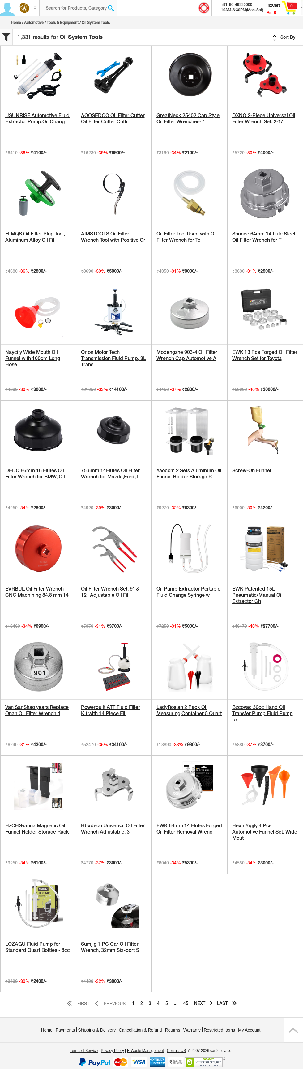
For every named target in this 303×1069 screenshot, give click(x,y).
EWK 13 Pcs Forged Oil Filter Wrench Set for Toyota (264, 355)
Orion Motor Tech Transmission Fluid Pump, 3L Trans (113, 358)
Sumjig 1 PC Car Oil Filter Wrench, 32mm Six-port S (110, 947)
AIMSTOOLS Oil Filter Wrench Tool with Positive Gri (114, 237)
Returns (172, 1029)
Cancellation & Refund (140, 1029)
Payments (65, 1029)
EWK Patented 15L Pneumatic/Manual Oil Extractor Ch (257, 595)
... (175, 1003)
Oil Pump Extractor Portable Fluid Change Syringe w (188, 592)
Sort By (284, 37)
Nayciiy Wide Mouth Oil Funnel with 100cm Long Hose (32, 358)
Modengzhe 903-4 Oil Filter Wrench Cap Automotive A (186, 355)
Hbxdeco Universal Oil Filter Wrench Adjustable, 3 (113, 829)
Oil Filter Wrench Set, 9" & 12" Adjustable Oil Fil (110, 592)
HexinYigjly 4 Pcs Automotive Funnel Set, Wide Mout (264, 832)
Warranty (192, 1029)
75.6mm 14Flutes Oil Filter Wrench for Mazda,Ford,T (110, 474)
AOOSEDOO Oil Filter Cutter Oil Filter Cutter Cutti (113, 118)
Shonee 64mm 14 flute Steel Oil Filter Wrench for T (263, 237)
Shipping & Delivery (97, 1029)
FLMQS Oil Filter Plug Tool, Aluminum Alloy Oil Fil (35, 237)
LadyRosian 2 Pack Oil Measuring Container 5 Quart (189, 710)
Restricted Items (219, 1029)
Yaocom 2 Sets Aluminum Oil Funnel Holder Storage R (188, 474)
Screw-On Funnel (251, 470)
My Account (249, 1029)
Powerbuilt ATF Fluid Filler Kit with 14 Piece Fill (110, 710)
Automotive (34, 22)
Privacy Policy (112, 1051)
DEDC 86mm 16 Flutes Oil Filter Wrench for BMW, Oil (35, 474)
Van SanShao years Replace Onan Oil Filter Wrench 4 (37, 710)
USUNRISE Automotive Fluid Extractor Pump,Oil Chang (37, 118)
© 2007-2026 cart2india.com (211, 1051)
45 (185, 1003)
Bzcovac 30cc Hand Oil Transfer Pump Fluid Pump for (262, 713)
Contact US (176, 1051)
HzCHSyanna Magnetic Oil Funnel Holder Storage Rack (37, 829)
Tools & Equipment (63, 22)
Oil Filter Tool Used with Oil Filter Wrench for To (186, 237)
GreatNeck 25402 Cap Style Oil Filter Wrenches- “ (188, 118)
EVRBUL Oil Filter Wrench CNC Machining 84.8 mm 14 (37, 592)
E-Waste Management (145, 1051)
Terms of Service (84, 1051)
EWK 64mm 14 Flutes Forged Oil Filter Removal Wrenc (189, 829)
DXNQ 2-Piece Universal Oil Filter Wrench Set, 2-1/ (263, 118)
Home (16, 22)
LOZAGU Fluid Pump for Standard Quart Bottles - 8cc (37, 947)
